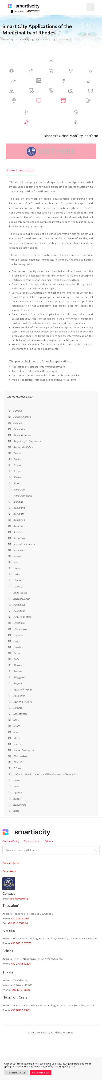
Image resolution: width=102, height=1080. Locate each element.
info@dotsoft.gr (20, 898)
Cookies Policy (10, 841)
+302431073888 (20, 989)
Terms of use (31, 841)
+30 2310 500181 (21, 918)
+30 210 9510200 (21, 963)
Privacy (49, 841)
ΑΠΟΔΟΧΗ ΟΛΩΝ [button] (41, 1072)
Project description (20, 170)
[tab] (20, 170)
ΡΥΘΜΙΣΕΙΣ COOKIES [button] (16, 1072)
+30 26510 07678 (21, 943)
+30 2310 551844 (18, 923)
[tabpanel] (51, 281)
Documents (9, 871)
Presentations (10, 862)
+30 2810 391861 (21, 1010)
